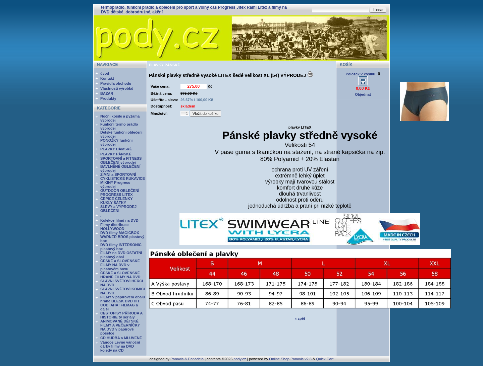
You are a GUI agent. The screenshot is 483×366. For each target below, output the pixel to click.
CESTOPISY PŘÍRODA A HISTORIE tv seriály (121, 315)
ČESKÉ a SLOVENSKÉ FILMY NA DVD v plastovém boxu (120, 265)
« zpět (299, 318)
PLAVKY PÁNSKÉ (115, 154)
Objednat (363, 94)
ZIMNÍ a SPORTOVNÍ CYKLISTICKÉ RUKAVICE (122, 176)
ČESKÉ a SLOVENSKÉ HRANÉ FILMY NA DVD (120, 275)
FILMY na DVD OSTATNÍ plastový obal (121, 255)
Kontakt (107, 78)
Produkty (108, 98)
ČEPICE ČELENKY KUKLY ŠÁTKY (116, 201)
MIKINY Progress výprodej (115, 184)
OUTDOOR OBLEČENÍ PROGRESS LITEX (119, 193)
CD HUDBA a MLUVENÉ (121, 338)
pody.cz (239, 359)
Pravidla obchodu (115, 83)
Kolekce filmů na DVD (119, 220)
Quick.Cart (324, 359)
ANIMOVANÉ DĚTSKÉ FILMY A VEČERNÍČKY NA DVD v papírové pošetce (120, 327)
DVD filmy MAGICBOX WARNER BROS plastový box (122, 237)
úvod (104, 73)
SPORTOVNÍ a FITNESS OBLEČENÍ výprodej (121, 160)
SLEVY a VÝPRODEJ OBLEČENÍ (118, 209)
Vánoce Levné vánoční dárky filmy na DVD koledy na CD (120, 346)
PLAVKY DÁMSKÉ (116, 149)
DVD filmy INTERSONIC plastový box (121, 247)
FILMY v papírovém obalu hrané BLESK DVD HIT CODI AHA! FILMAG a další (122, 303)
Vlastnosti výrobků (116, 88)
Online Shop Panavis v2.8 (290, 359)
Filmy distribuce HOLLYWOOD (114, 227)
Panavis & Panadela (187, 359)
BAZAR (106, 93)
